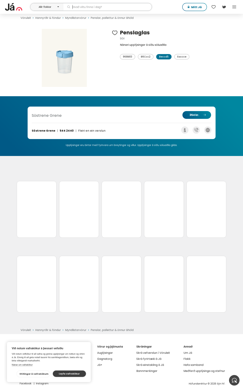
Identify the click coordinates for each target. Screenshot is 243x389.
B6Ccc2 (145, 56)
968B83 (127, 56)
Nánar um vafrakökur (22, 364)
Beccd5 (164, 56)
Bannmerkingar (146, 371)
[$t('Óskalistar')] (213, 7)
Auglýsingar (105, 353)
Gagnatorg (104, 359)
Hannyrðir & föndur (48, 18)
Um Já (187, 353)
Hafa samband (193, 365)
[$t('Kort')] (224, 7)
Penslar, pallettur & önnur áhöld (112, 18)
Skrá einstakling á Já (150, 365)
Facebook (26, 383)
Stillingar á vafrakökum (34, 373)
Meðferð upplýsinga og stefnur (204, 371)
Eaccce (181, 56)
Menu (234, 7)
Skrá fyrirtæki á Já (148, 359)
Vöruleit (26, 18)
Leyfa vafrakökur (69, 373)
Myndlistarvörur (75, 18)
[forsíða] (17, 7)
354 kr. (194, 115)
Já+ (99, 365)
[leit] (107, 7)
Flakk (187, 359)
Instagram (42, 383)
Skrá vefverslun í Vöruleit (153, 353)
